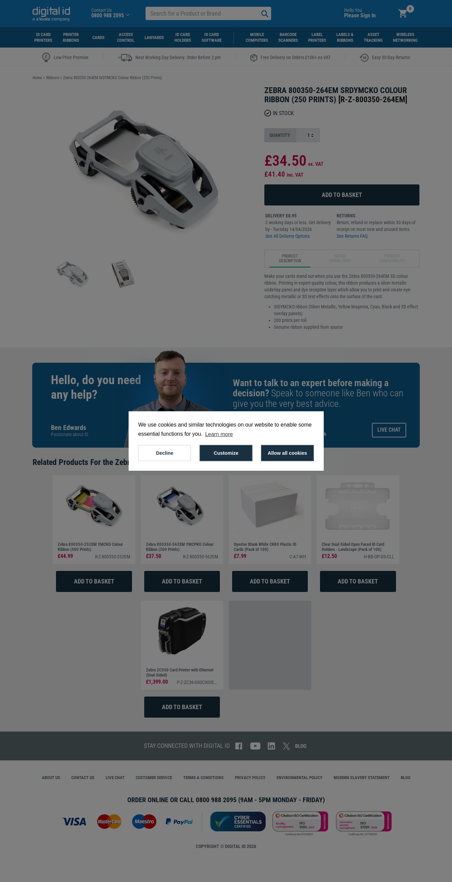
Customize (226, 453)
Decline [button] (164, 453)
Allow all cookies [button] (287, 453)
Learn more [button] (219, 434)
